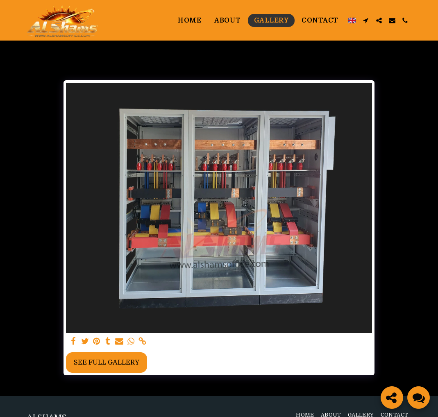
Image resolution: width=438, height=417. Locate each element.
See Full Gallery (106, 362)
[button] (366, 20)
